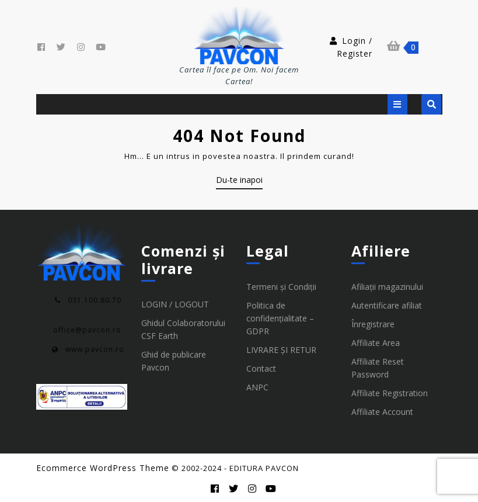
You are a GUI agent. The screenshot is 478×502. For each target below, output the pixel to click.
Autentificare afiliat (386, 305)
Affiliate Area (375, 342)
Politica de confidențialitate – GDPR (280, 318)
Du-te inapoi (239, 181)
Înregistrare (373, 324)
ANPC (257, 387)
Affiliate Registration (389, 393)
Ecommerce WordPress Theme (102, 467)
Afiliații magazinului (387, 286)
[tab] (397, 104)
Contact (261, 368)
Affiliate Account (382, 411)
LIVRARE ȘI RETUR (281, 349)
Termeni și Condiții (281, 286)
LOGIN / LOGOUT (175, 304)
